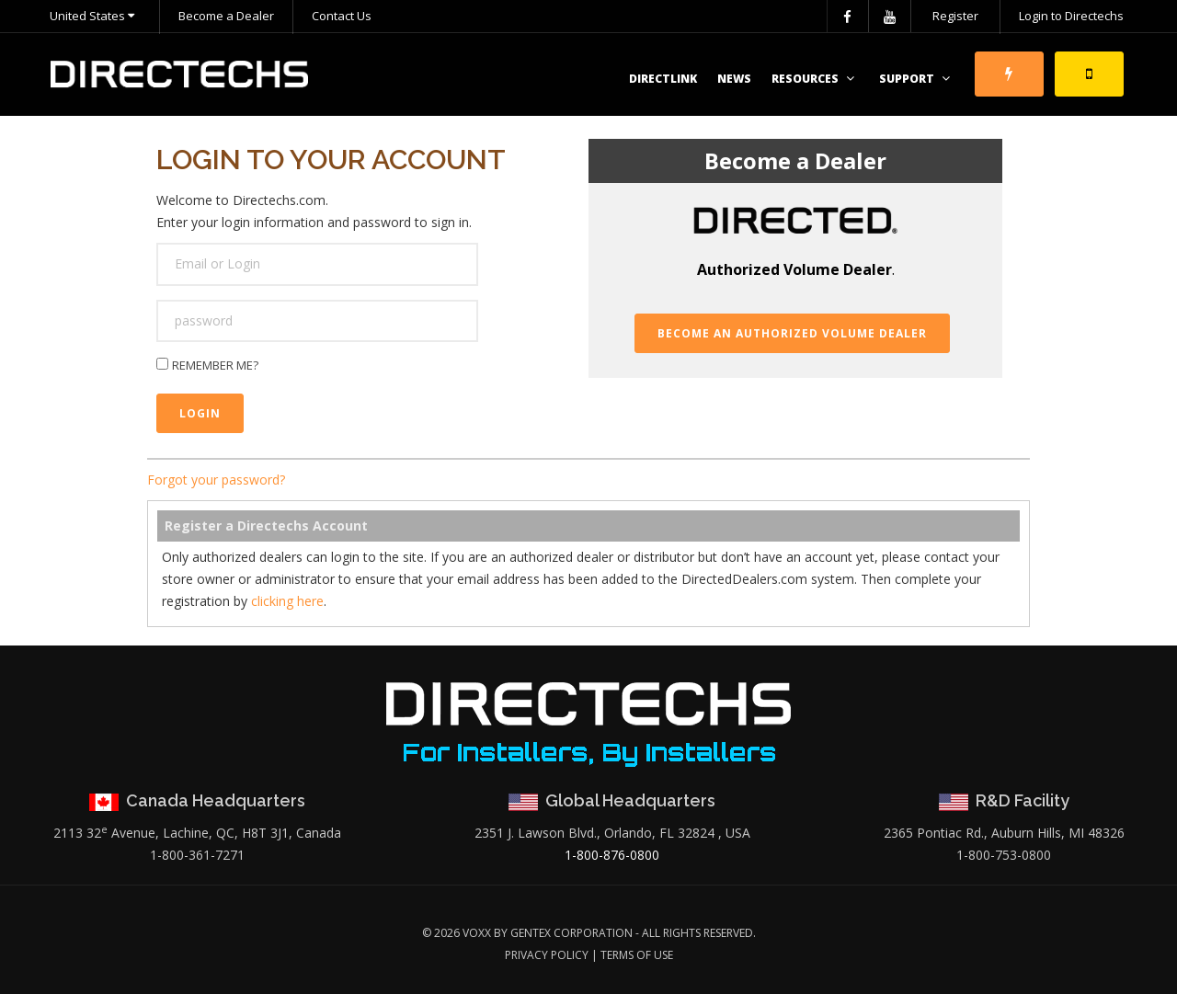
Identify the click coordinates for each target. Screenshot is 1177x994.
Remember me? (215, 365)
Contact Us (341, 15)
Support (916, 78)
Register (955, 15)
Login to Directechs (1071, 15)
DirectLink (663, 78)
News (734, 78)
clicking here (287, 601)
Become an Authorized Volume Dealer (792, 333)
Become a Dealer (226, 15)
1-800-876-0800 (612, 854)
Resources (815, 78)
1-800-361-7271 (197, 854)
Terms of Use (636, 955)
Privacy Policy (546, 955)
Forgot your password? (216, 479)
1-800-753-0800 (1003, 854)
